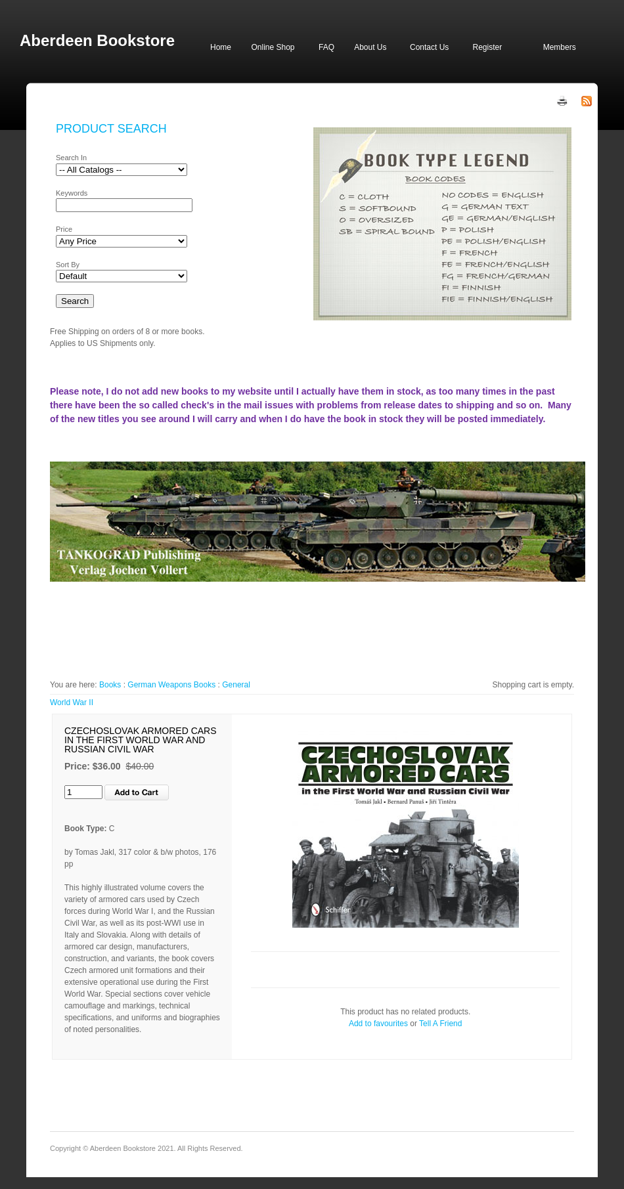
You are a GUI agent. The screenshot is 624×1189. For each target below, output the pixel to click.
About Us (370, 47)
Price (64, 229)
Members (559, 47)
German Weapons (159, 684)
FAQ (326, 47)
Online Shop (272, 47)
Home (220, 47)
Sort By (67, 265)
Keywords (71, 193)
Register (487, 47)
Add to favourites (378, 1023)
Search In (71, 158)
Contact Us (429, 47)
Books (110, 684)
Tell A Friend (440, 1023)
